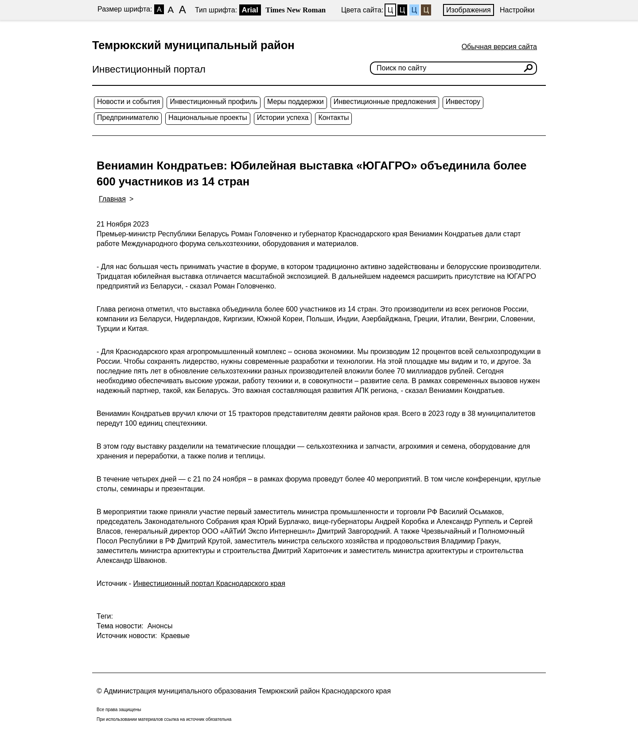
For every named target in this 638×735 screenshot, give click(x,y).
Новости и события (128, 101)
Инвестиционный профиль (213, 101)
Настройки (517, 10)
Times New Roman (295, 10)
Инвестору (463, 101)
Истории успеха (283, 117)
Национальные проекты (207, 117)
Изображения (468, 10)
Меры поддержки (295, 101)
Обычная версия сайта (499, 46)
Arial (250, 10)
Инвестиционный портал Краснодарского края (209, 583)
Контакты (333, 117)
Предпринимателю (128, 117)
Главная (112, 199)
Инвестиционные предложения (385, 101)
